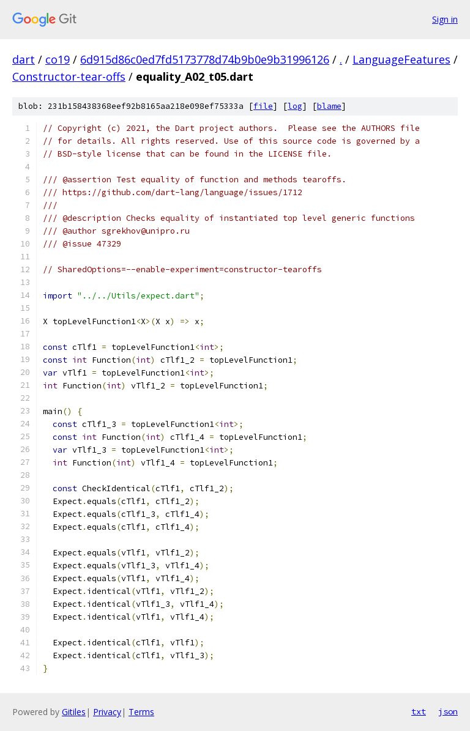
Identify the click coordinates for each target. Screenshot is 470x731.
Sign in (445, 19)
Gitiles (74, 712)
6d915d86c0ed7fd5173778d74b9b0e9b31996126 (204, 59)
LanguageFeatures (401, 59)
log (295, 106)
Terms (141, 712)
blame (329, 106)
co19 (57, 59)
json (448, 711)
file (263, 106)
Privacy (107, 712)
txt (418, 711)
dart (23, 59)
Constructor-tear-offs (68, 76)
